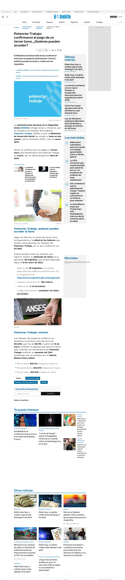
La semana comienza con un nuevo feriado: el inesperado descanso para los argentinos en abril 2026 (30, 174)
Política (62, 22)
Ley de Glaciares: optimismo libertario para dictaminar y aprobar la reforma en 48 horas (74, 123)
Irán (15, 11)
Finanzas (49, 22)
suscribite (114, 16)
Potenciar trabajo (39, 27)
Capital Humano (37, 11)
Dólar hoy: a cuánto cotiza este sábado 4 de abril (50, 547)
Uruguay (99, 22)
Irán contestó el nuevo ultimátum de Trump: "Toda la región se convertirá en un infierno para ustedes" (77, 192)
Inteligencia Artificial (52, 11)
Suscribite (50, 393)
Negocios (74, 22)
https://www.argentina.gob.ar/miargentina (38, 278)
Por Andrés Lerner (20, 559)
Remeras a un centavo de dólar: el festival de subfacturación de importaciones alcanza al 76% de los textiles (24, 550)
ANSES (25, 128)
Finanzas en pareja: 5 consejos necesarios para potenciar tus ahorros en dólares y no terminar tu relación (75, 550)
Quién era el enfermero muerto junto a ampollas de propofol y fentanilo (81, 451)
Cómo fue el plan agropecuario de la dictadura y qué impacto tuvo (74, 109)
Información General (27, 27)
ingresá (120, 16)
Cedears (87, 262)
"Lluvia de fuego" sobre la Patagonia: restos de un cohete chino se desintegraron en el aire (50, 438)
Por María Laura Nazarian (71, 523)
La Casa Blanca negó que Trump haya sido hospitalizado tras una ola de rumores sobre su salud (77, 212)
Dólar (24, 22)
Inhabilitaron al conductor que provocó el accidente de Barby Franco (25, 435)
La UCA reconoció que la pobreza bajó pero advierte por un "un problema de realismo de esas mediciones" (77, 170)
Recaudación (24, 11)
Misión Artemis (79, 11)
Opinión (87, 22)
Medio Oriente (66, 11)
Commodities (80, 262)
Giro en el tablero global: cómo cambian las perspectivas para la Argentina (75, 516)
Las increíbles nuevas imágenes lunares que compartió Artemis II (55, 172)
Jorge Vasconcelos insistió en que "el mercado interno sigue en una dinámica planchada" (49, 565)
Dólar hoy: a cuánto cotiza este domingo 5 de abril (74, 77)
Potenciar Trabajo (23, 133)
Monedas (68, 262)
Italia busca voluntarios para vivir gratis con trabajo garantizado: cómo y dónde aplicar (77, 149)
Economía (36, 22)
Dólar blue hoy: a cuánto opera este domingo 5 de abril (74, 67)
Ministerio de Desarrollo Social (26, 382)
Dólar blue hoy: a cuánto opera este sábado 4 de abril (22, 569)
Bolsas (73, 262)
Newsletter (120, 22)
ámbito (16, 27)
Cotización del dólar (93, 11)
